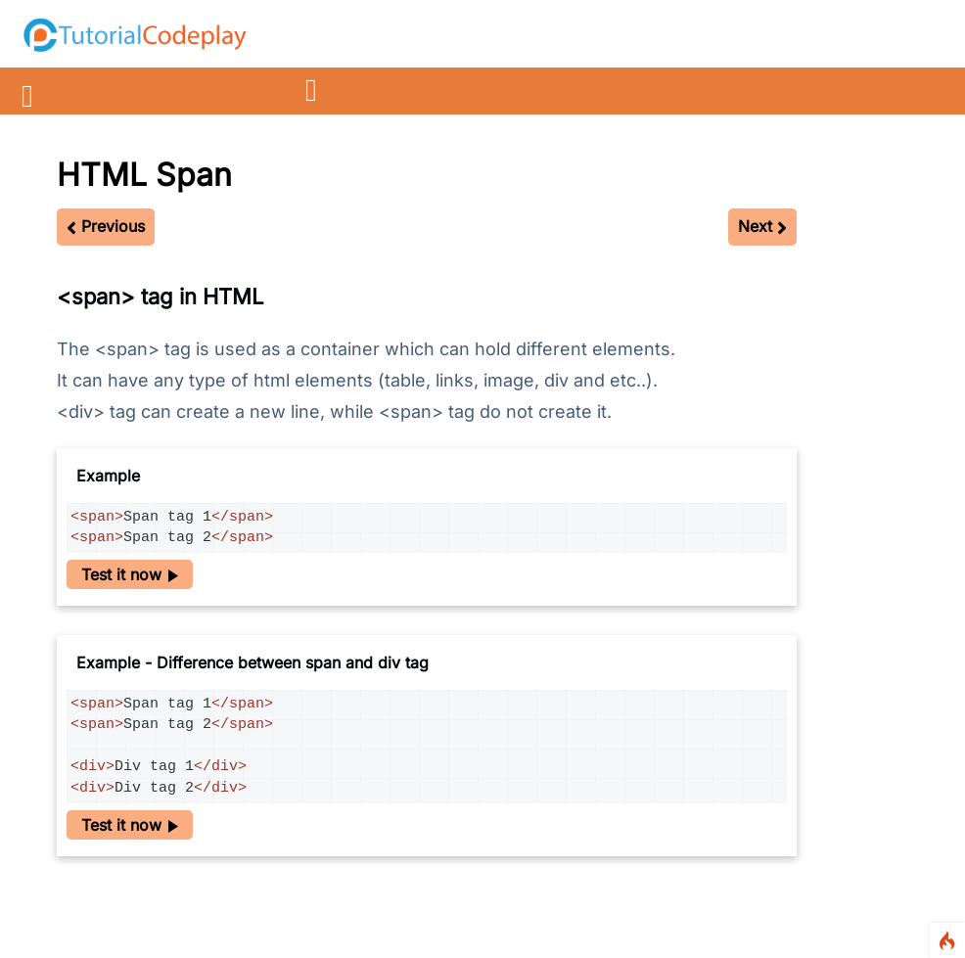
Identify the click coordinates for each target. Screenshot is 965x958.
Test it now (129, 574)
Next (762, 226)
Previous (106, 226)
